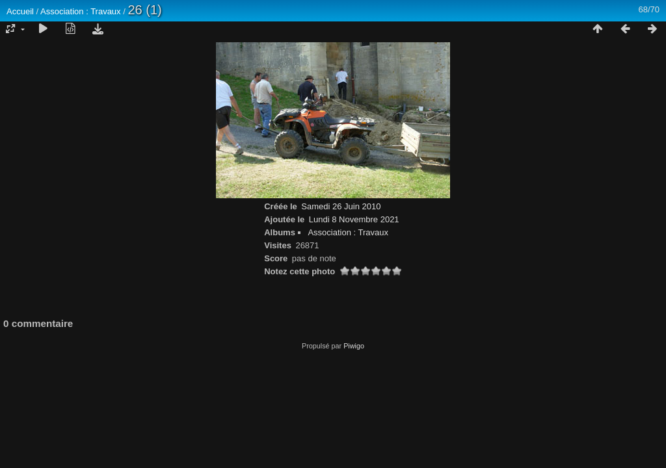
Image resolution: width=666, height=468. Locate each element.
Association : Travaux (80, 11)
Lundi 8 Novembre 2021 (354, 219)
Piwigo (353, 346)
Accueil (20, 11)
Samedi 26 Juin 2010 (340, 206)
